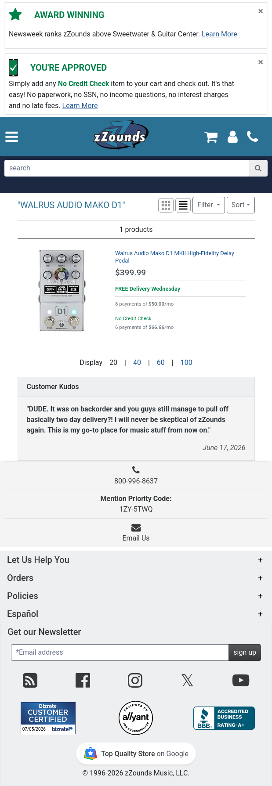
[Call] (252, 137)
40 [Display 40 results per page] (137, 362)
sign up (244, 652)
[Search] (258, 168)
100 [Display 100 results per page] (186, 362)
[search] (127, 168)
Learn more (219, 34)
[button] (11, 137)
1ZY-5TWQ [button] (136, 503)
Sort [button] (238, 205)
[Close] (260, 11)
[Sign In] (233, 136)
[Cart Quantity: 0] (211, 136)
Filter (206, 205)
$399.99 (130, 272)
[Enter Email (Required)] (120, 652)
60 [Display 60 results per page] (161, 362)
